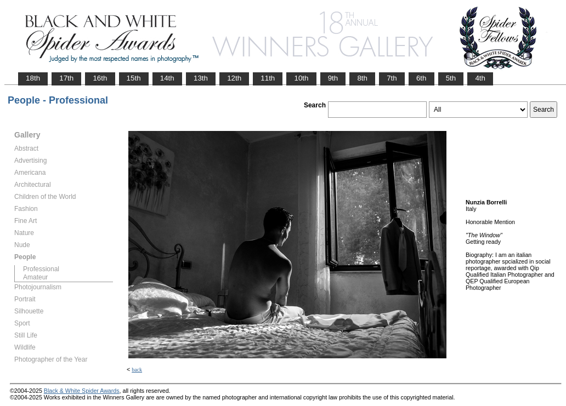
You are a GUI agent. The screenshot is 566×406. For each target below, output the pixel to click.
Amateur (35, 277)
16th (100, 78)
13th (201, 78)
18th (33, 78)
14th (167, 78)
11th (267, 78)
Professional (41, 269)
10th (301, 78)
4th (480, 78)
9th (333, 78)
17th (66, 78)
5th (451, 78)
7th (392, 78)
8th (362, 78)
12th (234, 78)
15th (134, 78)
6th (421, 78)
